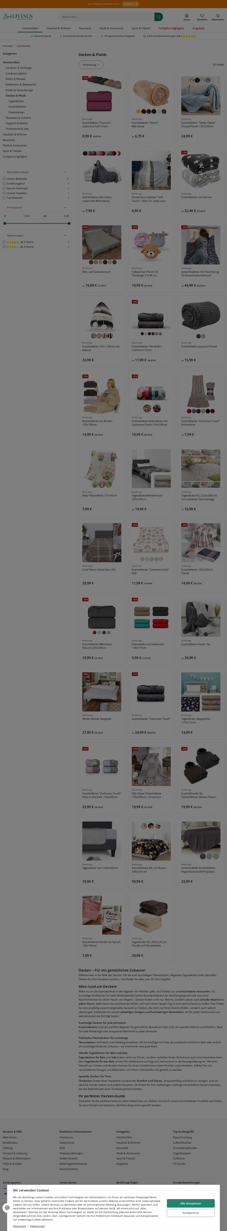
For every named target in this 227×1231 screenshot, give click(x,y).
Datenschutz (37, 1226)
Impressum (19, 1226)
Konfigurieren (190, 1213)
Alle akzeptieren (190, 1203)
